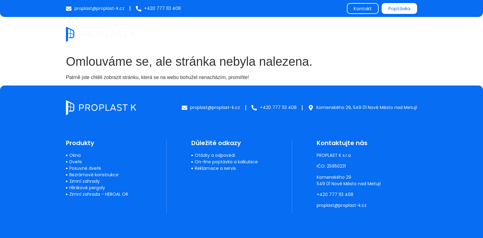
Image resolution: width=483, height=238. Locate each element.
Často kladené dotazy (296, 33)
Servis (254, 33)
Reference (368, 33)
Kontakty (401, 33)
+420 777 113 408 (335, 194)
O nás (339, 33)
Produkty (222, 34)
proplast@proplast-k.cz (342, 205)
